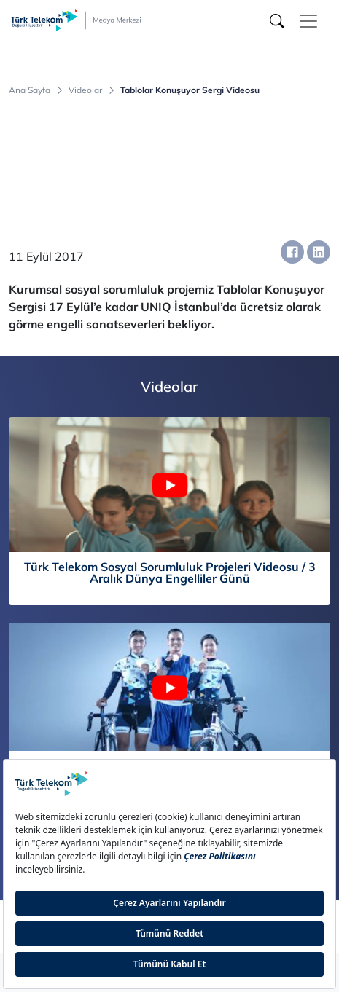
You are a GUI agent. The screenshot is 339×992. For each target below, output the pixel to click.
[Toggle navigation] (308, 21)
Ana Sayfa (29, 90)
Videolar (85, 90)
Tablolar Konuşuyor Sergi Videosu (190, 90)
